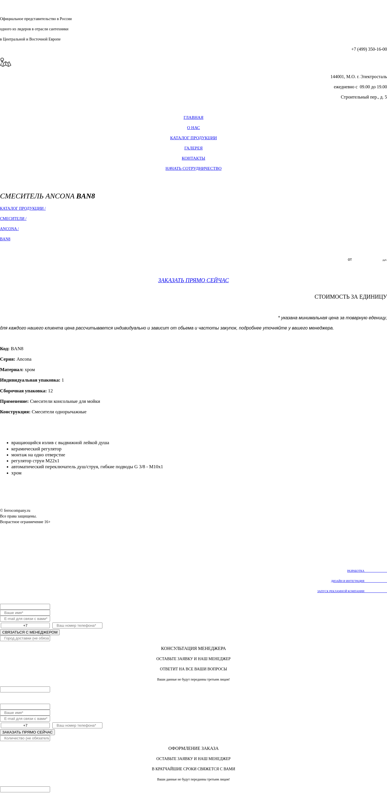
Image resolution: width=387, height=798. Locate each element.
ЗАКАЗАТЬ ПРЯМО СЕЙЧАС (27, 732)
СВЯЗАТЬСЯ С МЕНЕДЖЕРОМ (29, 632)
